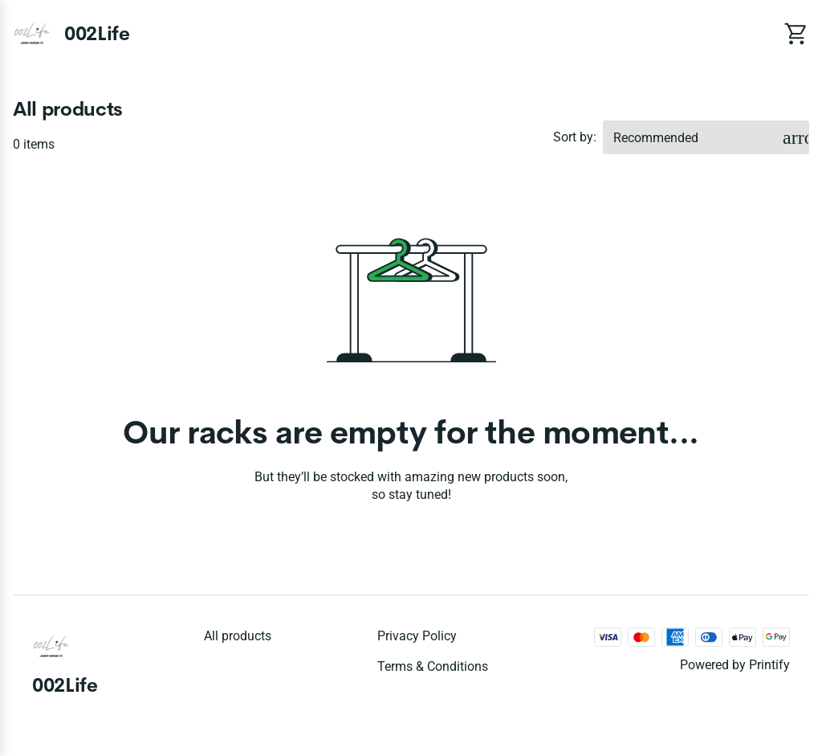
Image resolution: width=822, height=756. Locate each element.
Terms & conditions (432, 666)
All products (237, 636)
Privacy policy (417, 636)
